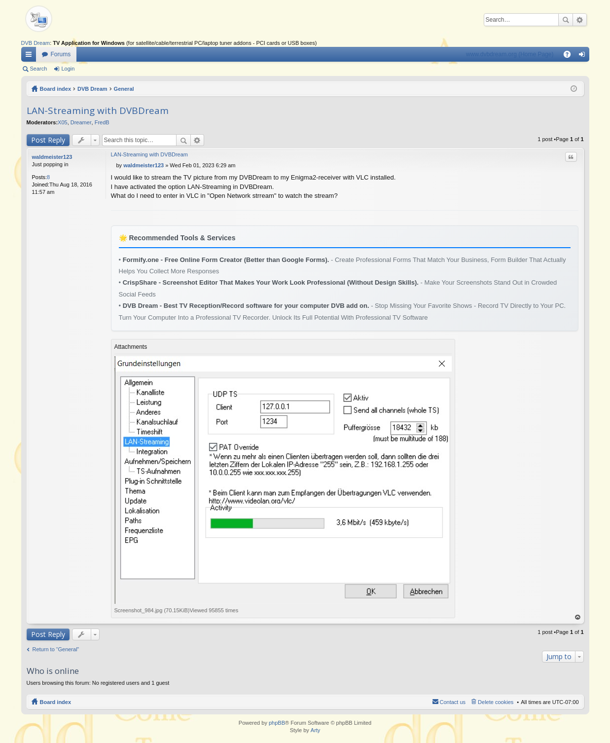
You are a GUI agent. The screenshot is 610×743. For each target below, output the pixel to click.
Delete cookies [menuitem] (495, 702)
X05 (63, 122)
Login (67, 69)
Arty (316, 730)
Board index (56, 89)
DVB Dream (35, 43)
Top (577, 617)
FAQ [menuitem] (570, 56)
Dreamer (81, 122)
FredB (102, 122)
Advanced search (579, 20)
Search (565, 20)
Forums (61, 54)
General (124, 89)
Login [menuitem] (583, 56)
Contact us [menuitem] (453, 702)
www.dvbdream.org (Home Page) (509, 54)
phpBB (277, 723)
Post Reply (48, 140)
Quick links (30, 56)
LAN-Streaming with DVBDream (98, 110)
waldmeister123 (52, 157)
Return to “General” (56, 649)
